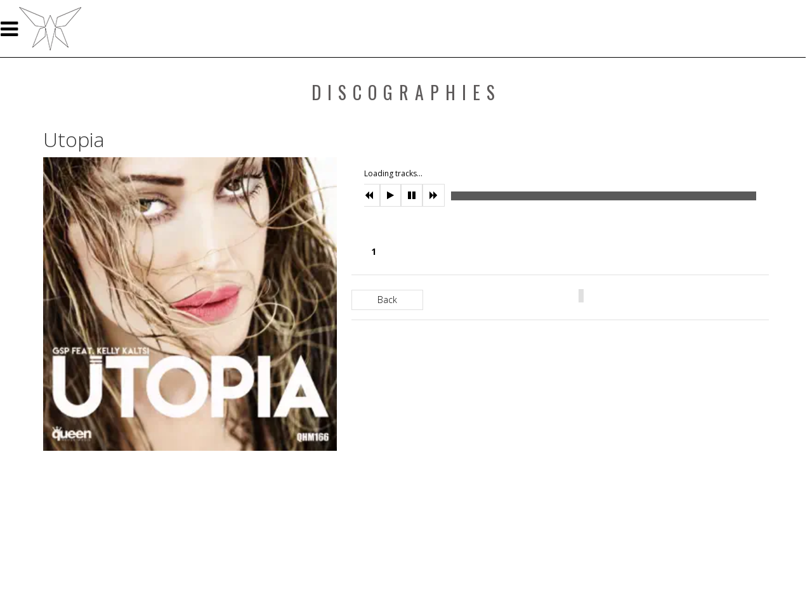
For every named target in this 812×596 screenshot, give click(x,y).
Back (387, 300)
